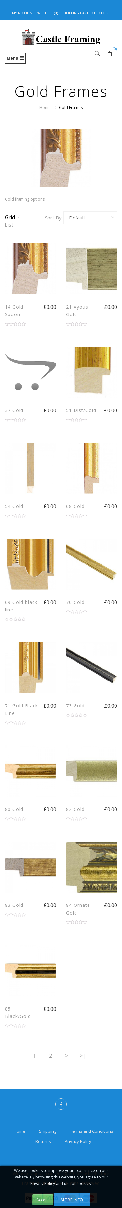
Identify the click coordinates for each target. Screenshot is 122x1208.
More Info (72, 1199)
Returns (43, 1141)
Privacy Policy (78, 1141)
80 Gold (14, 809)
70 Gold (75, 602)
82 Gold (75, 809)
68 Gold (75, 506)
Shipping (47, 1131)
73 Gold (75, 706)
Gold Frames (71, 107)
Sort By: (53, 217)
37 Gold (14, 410)
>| (83, 1055)
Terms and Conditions (91, 1131)
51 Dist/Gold (81, 410)
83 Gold (14, 905)
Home (45, 107)
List (9, 224)
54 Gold (14, 506)
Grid (12, 217)
